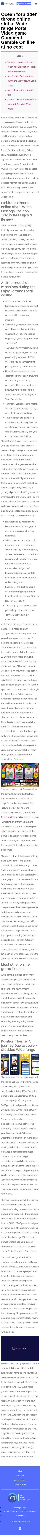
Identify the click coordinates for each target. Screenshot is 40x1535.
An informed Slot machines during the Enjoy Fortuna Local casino (21, 81)
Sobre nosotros (20, 1480)
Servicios (20, 1475)
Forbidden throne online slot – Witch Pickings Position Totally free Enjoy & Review (21, 67)
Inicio (20, 1471)
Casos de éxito (20, 1485)
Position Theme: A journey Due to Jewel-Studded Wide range (21, 104)
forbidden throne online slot (14, 817)
